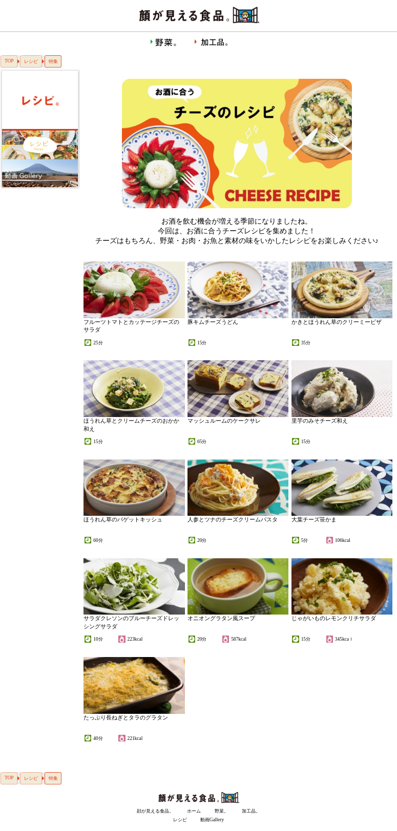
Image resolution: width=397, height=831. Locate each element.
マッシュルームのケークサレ (224, 421)
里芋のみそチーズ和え (319, 421)
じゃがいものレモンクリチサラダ (333, 618)
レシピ (31, 61)
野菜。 (221, 811)
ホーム (194, 811)
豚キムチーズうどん (212, 322)
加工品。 (251, 811)
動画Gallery (212, 819)
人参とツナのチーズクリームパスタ (232, 519)
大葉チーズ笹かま (314, 519)
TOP (9, 60)
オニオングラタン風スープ (221, 618)
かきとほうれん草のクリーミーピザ (336, 322)
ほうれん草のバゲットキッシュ (122, 519)
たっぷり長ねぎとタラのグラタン (125, 717)
